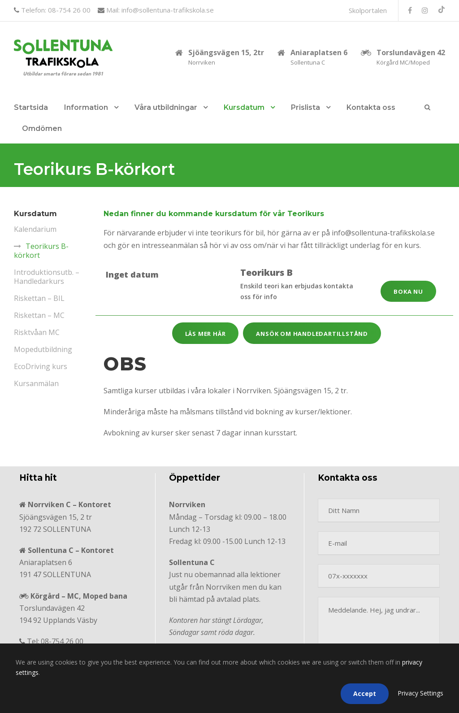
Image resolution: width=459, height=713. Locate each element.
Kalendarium (35, 229)
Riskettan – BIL (39, 298)
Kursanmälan (36, 383)
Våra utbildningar (165, 107)
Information (86, 107)
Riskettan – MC (39, 315)
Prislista (305, 107)
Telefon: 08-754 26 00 (55, 9)
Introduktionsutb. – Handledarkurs (46, 276)
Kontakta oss (370, 107)
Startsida (31, 107)
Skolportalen (368, 10)
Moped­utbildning (43, 349)
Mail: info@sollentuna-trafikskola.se (159, 9)
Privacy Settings (420, 693)
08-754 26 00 (62, 641)
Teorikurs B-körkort (41, 250)
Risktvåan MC (37, 332)
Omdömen (42, 128)
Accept (364, 693)
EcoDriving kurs (40, 366)
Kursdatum (244, 107)
